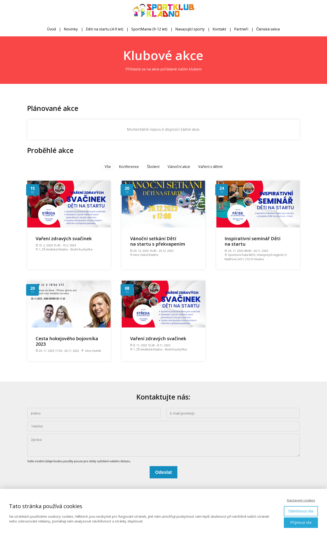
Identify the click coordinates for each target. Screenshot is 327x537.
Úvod (51, 29)
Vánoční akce (179, 166)
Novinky (71, 29)
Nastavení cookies (301, 500)
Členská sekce (268, 29)
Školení (153, 166)
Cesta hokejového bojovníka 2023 (67, 341)
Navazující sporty (190, 29)
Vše (108, 166)
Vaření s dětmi (210, 166)
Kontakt (219, 29)
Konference (129, 166)
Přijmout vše (301, 522)
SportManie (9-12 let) (149, 29)
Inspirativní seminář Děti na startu (252, 241)
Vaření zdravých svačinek (64, 238)
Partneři (241, 29)
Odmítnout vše (300, 511)
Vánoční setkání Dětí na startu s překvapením (157, 241)
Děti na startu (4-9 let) (104, 29)
